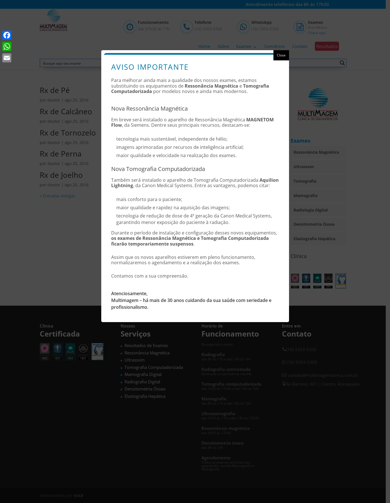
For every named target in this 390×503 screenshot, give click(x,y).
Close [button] (281, 55)
